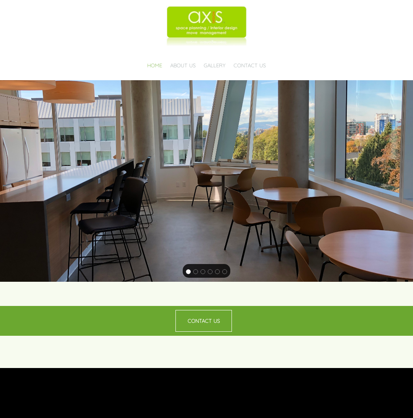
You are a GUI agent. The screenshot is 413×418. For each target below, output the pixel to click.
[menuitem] (154, 63)
